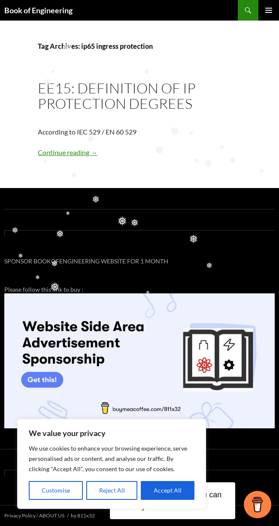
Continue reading (67, 152)
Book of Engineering (38, 10)
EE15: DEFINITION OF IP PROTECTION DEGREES (117, 95)
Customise (56, 490)
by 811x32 (83, 515)
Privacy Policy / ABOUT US (34, 515)
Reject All (112, 490)
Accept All (168, 490)
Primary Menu (268, 10)
